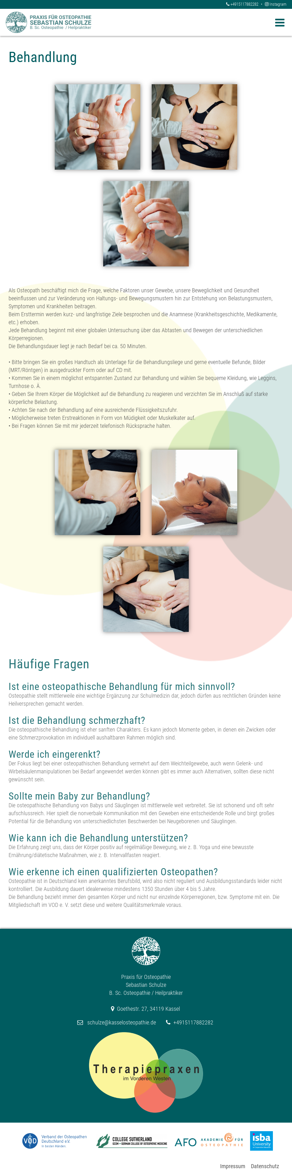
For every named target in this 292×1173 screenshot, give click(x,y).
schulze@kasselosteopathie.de (121, 1022)
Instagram (275, 4)
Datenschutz (265, 1166)
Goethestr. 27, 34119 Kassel (148, 1008)
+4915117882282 (242, 4)
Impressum (232, 1166)
